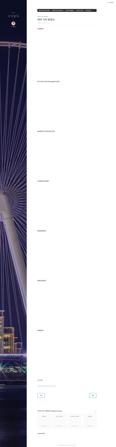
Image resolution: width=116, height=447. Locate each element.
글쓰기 (4, 443)
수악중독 (13, 16)
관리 (22, 443)
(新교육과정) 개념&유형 (48, 10)
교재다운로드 (93, 10)
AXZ (71, 445)
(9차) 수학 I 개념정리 (47, 16)
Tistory (79, 445)
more (100, 411)
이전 (45, 395)
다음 (97, 395)
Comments (45, 433)
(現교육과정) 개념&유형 (62, 10)
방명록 (10, 443)
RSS (16, 443)
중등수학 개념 (84, 10)
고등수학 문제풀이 (74, 10)
